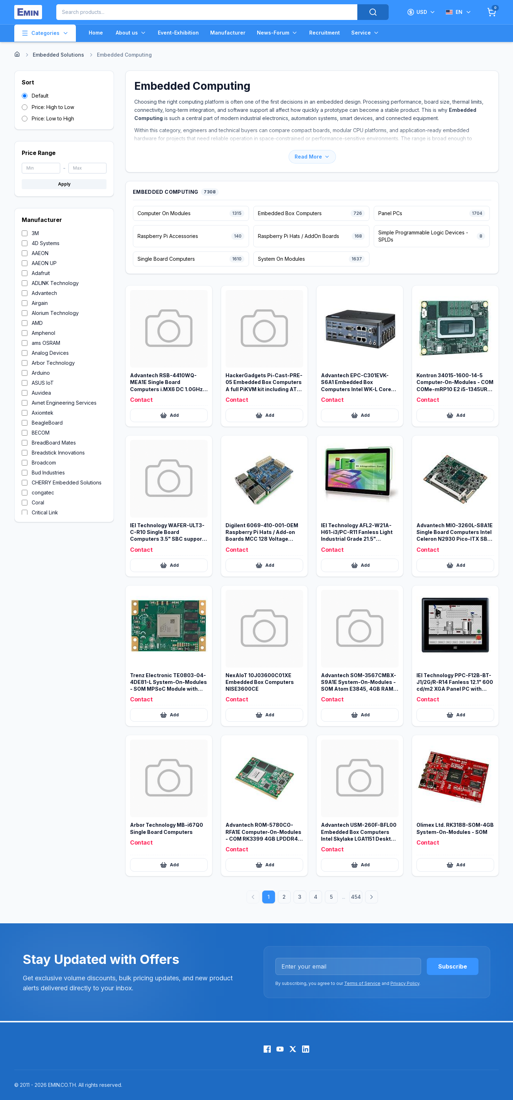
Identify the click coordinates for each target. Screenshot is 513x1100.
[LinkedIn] (305, 1049)
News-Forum (277, 33)
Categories (45, 33)
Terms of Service (362, 983)
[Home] (17, 54)
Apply (64, 184)
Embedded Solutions (58, 55)
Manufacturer (227, 33)
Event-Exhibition (178, 33)
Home (96, 33)
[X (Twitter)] (292, 1049)
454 (356, 897)
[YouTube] (280, 1049)
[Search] (373, 12)
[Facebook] (267, 1049)
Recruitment (324, 33)
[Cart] (491, 12)
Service (365, 33)
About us (131, 33)
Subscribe (452, 966)
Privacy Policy (404, 983)
